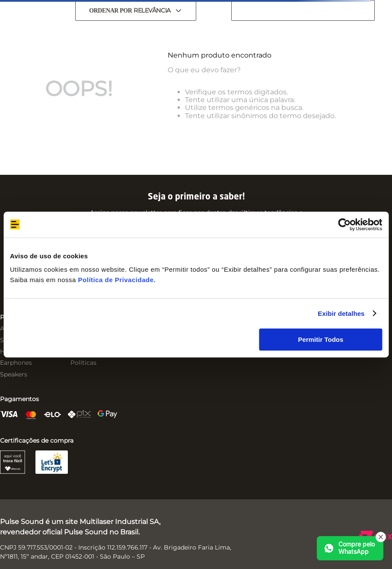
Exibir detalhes (341, 313)
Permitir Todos (321, 339)
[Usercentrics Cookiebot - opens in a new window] (344, 224)
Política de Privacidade (116, 279)
